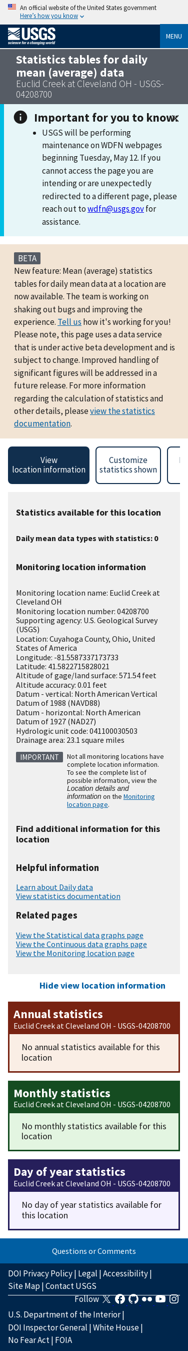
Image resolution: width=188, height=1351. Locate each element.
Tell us (70, 321)
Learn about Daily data (54, 887)
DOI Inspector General (48, 1327)
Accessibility (125, 1273)
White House (116, 1327)
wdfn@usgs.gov (116, 208)
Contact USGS (71, 1285)
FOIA (63, 1339)
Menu (174, 36)
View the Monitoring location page (75, 953)
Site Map (24, 1285)
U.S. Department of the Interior (64, 1314)
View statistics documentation (68, 896)
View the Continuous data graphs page (81, 944)
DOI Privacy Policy (40, 1273)
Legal (88, 1273)
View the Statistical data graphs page (80, 935)
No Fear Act (29, 1339)
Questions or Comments (94, 1251)
